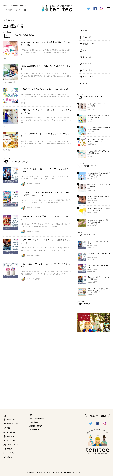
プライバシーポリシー (36, 419)
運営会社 (32, 415)
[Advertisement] (93, 369)
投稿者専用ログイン (35, 429)
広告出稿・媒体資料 (35, 426)
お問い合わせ (33, 422)
